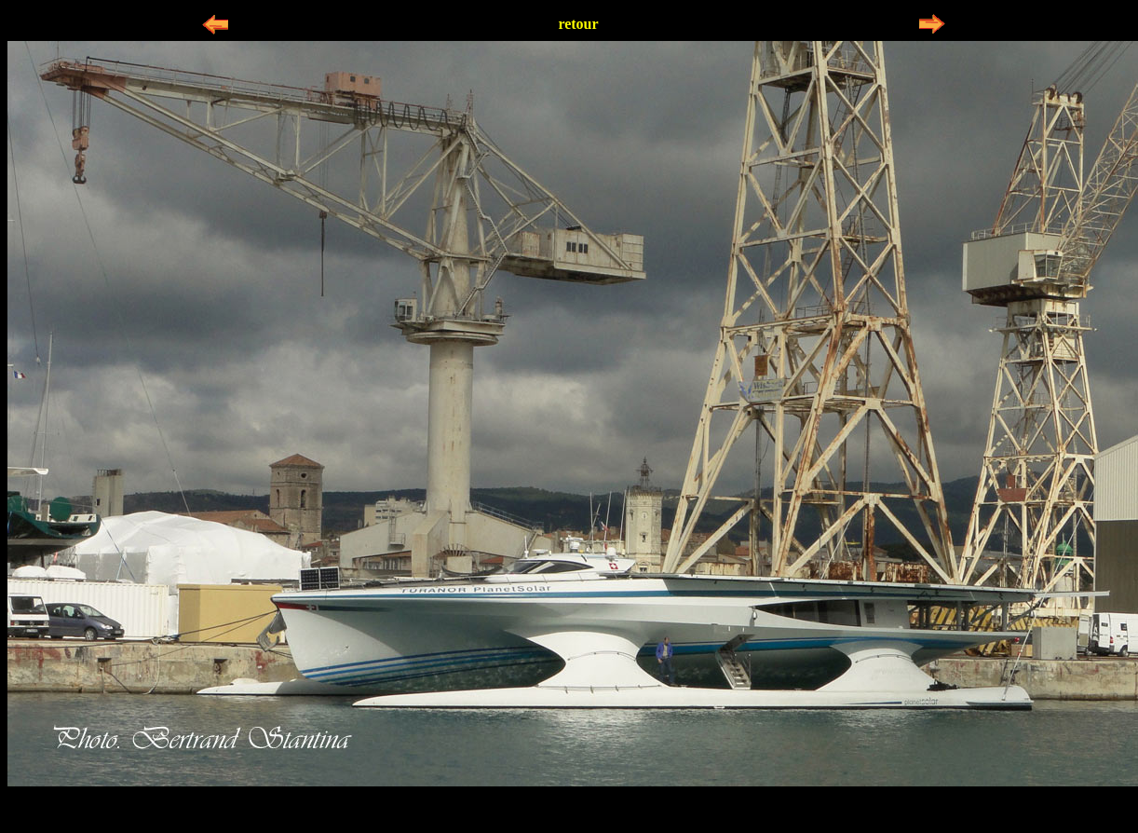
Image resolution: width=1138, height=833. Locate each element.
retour (578, 24)
